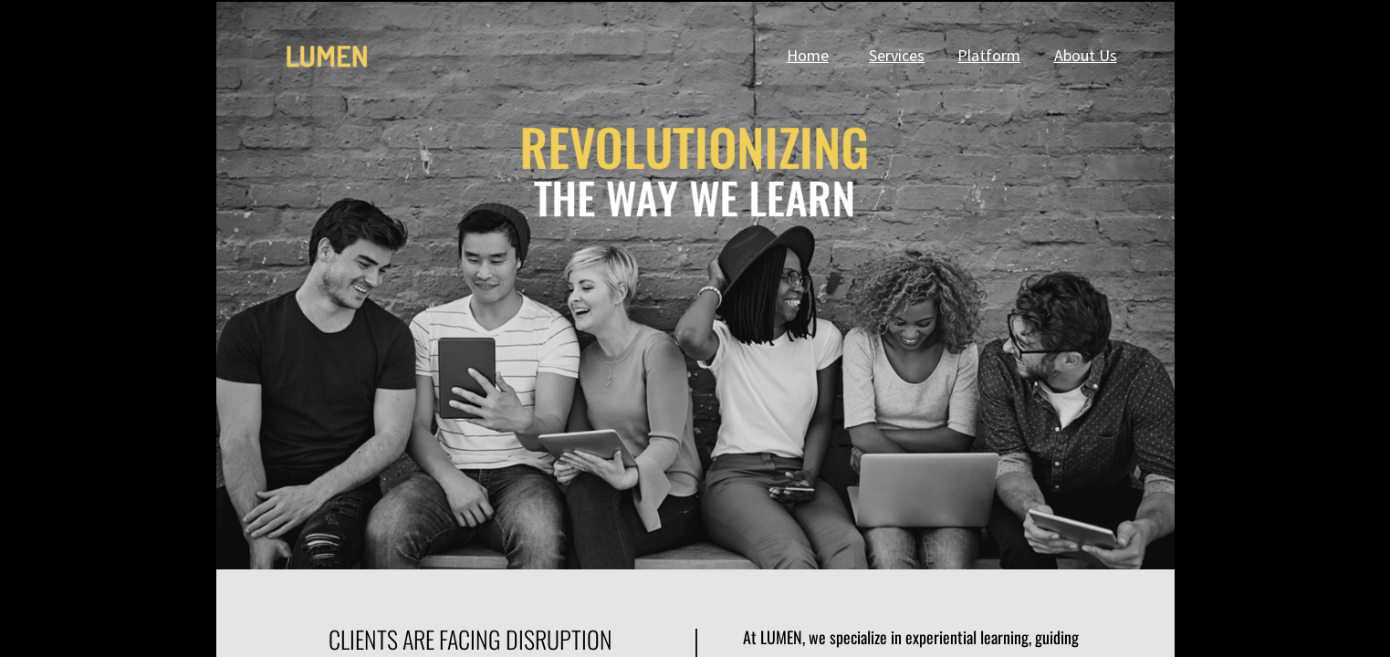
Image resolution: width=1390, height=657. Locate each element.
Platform (988, 55)
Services (897, 55)
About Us (1085, 55)
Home (808, 55)
